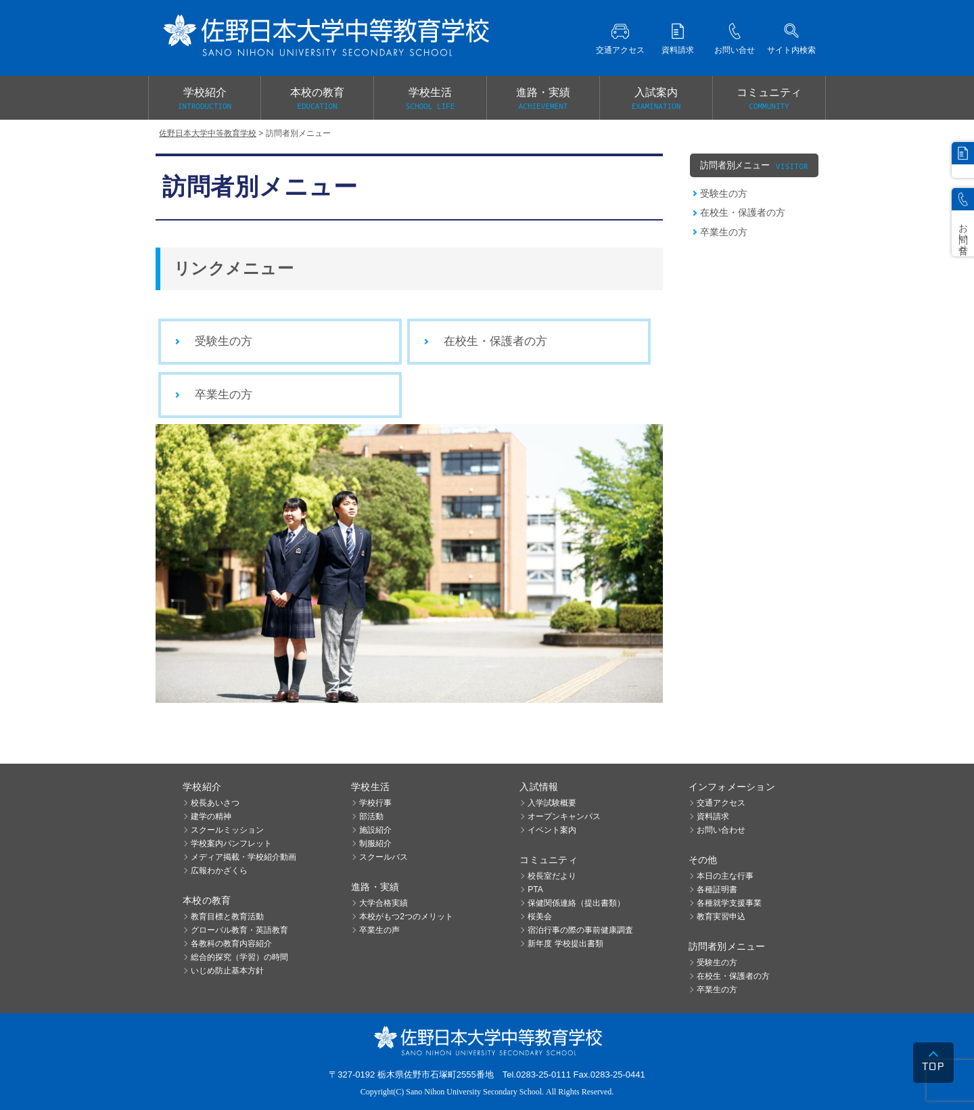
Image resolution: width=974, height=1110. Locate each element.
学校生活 (430, 99)
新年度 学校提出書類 (565, 943)
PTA (535, 889)
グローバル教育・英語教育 (239, 930)
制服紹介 (375, 843)
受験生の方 (223, 341)
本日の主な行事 (725, 876)
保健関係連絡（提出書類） (576, 903)
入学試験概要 (552, 803)
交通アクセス (721, 803)
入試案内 (656, 99)
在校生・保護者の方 (495, 341)
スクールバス (383, 857)
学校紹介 (204, 99)
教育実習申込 (721, 916)
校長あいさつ (215, 803)
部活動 (371, 816)
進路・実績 (543, 99)
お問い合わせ (721, 830)
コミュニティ (769, 99)
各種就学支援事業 (729, 903)
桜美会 (540, 916)
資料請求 (713, 816)
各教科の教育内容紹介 (231, 943)
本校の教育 (317, 99)
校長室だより (552, 876)
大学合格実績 (383, 903)
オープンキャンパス (564, 816)
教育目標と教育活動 (227, 916)
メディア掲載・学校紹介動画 (243, 857)
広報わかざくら (219, 870)
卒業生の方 (223, 394)
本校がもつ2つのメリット (406, 916)
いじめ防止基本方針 (227, 970)
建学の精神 (211, 816)
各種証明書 (717, 889)
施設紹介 (375, 830)
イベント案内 (552, 830)
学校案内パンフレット (231, 843)
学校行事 (375, 803)
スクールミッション (227, 830)
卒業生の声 (379, 930)
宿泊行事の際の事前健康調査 (580, 930)
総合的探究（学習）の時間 (239, 957)
